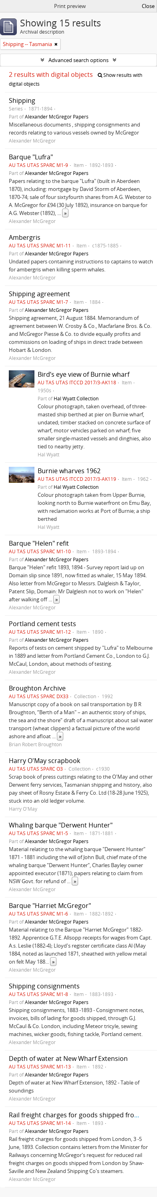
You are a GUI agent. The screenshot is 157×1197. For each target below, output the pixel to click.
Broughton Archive (37, 688)
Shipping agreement (39, 293)
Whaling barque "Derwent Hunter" (61, 825)
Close (148, 6)
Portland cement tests (42, 623)
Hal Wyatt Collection (76, 398)
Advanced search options (78, 60)
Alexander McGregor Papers (57, 116)
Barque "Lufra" (31, 157)
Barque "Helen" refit (39, 543)
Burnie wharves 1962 (69, 470)
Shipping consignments (44, 986)
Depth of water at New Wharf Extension (68, 1058)
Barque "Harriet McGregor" (50, 905)
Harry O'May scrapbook (44, 760)
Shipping (22, 100)
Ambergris (24, 237)
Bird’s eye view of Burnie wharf (83, 374)
